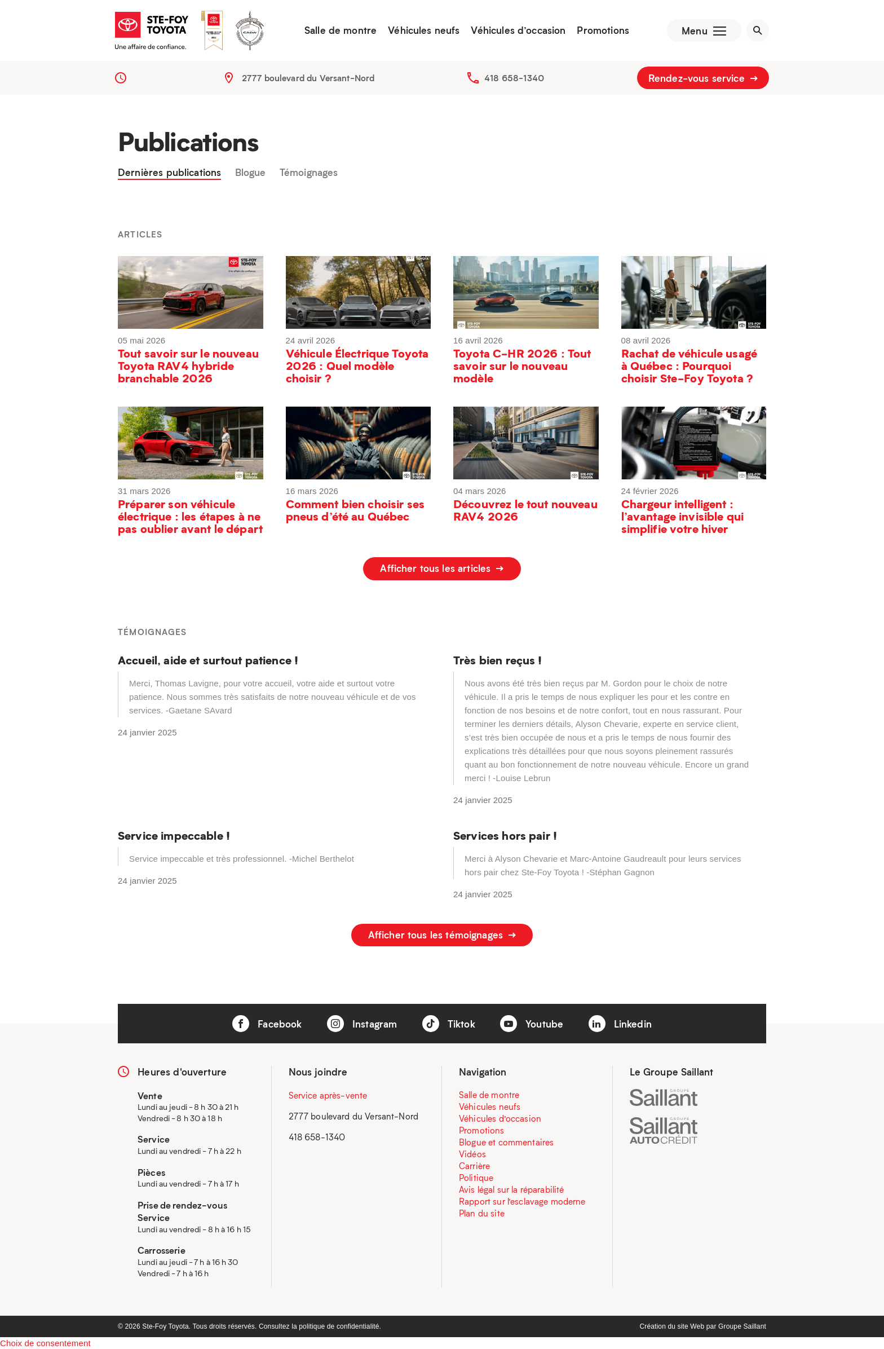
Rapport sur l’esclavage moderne (522, 1200)
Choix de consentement (45, 1342)
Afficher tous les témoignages (442, 935)
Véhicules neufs (422, 31)
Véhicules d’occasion (517, 31)
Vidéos (472, 1152)
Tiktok (448, 1023)
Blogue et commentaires (506, 1141)
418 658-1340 (514, 79)
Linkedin (620, 1023)
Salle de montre (339, 31)
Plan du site (482, 1212)
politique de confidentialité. (340, 1326)
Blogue (250, 174)
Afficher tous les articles (441, 570)
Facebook (267, 1023)
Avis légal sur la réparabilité (511, 1188)
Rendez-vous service (703, 79)
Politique (476, 1176)
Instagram (362, 1023)
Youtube (531, 1023)
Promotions (602, 31)
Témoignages (309, 174)
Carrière (474, 1164)
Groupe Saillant (742, 1326)
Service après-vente (328, 1094)
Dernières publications (169, 174)
